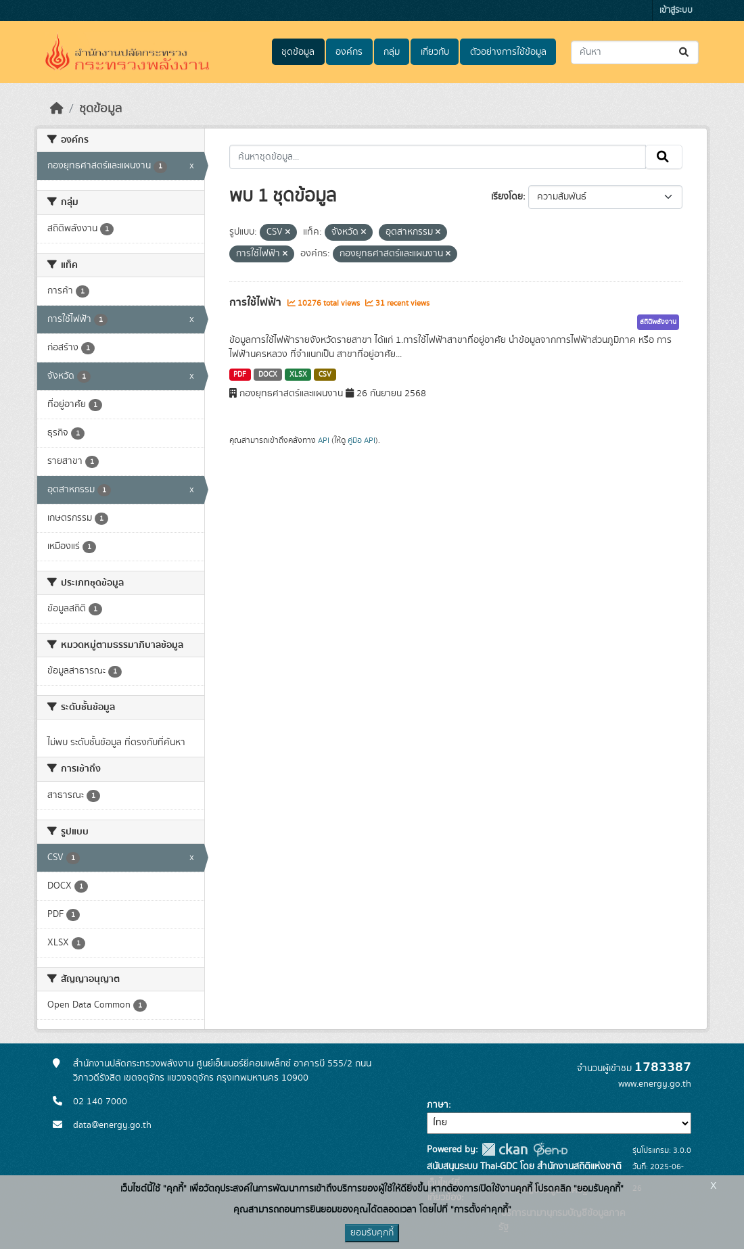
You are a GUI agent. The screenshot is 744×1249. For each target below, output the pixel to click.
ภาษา (437, 1105)
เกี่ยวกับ (435, 52)
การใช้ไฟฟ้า (256, 302)
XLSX (298, 374)
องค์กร (349, 52)
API (323, 440)
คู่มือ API (361, 440)
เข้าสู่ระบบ (676, 10)
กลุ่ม (391, 52)
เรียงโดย (507, 197)
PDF (239, 374)
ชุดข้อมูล (298, 52)
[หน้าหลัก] (57, 109)
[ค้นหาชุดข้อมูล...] (635, 52)
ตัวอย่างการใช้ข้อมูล (508, 52)
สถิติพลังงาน (658, 322)
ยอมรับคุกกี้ (372, 1233)
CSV (325, 374)
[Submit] (684, 52)
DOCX (267, 374)
